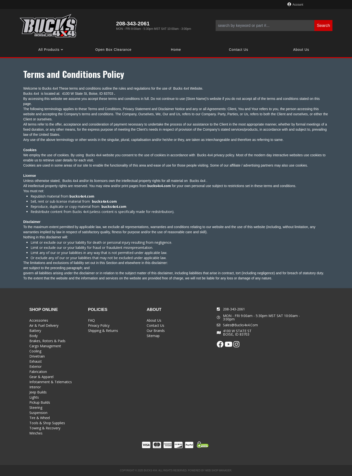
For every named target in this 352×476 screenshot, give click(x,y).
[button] (274, 25)
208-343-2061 (234, 309)
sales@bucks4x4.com (240, 325)
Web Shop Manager (218, 470)
